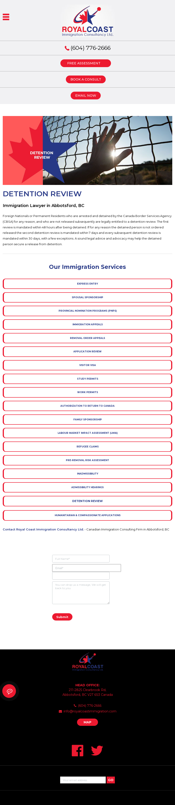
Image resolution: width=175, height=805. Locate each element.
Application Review (87, 351)
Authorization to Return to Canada (87, 405)
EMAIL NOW (85, 95)
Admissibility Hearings (87, 487)
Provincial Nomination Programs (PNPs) (88, 310)
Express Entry (87, 283)
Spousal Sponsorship (87, 297)
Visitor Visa (87, 365)
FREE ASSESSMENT (83, 63)
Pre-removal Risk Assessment (87, 460)
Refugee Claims (88, 446)
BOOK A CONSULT (85, 79)
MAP (87, 722)
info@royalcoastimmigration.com (90, 711)
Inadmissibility (87, 473)
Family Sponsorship (87, 419)
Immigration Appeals (87, 324)
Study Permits (87, 378)
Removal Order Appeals (87, 338)
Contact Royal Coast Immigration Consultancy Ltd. (43, 529)
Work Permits (87, 392)
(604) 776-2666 (91, 48)
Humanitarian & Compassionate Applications (88, 515)
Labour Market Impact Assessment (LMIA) (88, 433)
